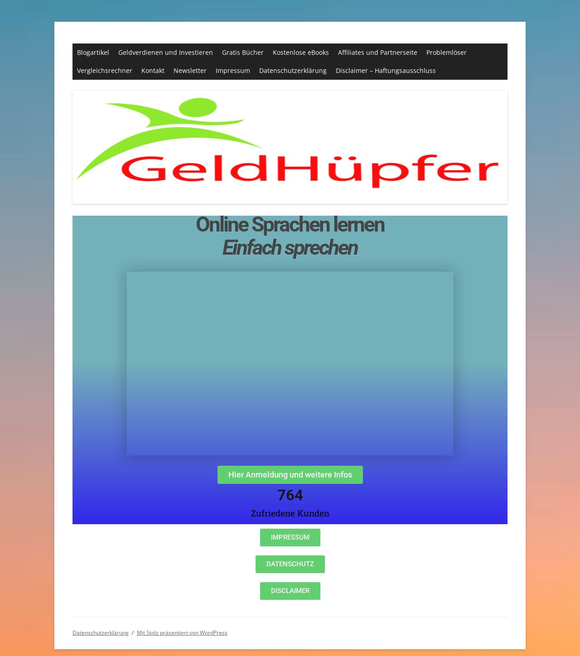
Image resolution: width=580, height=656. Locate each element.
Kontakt (152, 70)
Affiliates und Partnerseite (377, 52)
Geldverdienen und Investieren (165, 52)
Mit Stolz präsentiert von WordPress (182, 633)
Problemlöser (446, 52)
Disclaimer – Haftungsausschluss (386, 70)
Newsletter (190, 70)
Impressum (233, 70)
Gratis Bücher (243, 52)
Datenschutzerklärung (293, 70)
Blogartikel (93, 52)
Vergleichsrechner (104, 70)
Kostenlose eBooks (301, 52)
